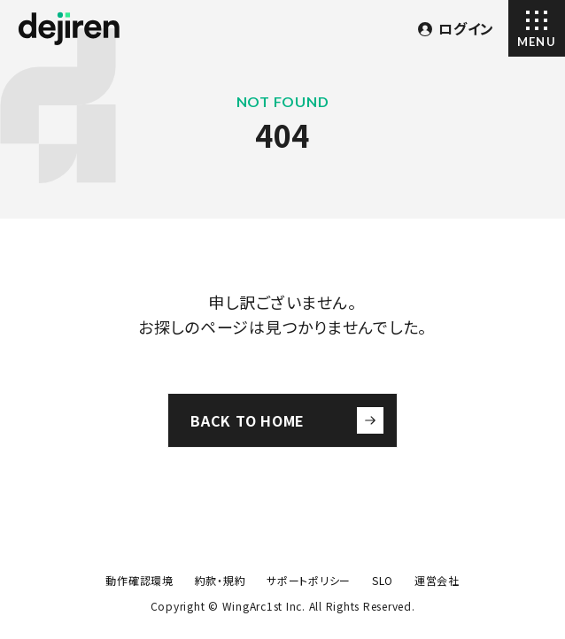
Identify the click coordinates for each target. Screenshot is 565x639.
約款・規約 (220, 580)
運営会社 (437, 580)
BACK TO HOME (286, 420)
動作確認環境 (139, 580)
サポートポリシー (309, 580)
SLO (382, 580)
